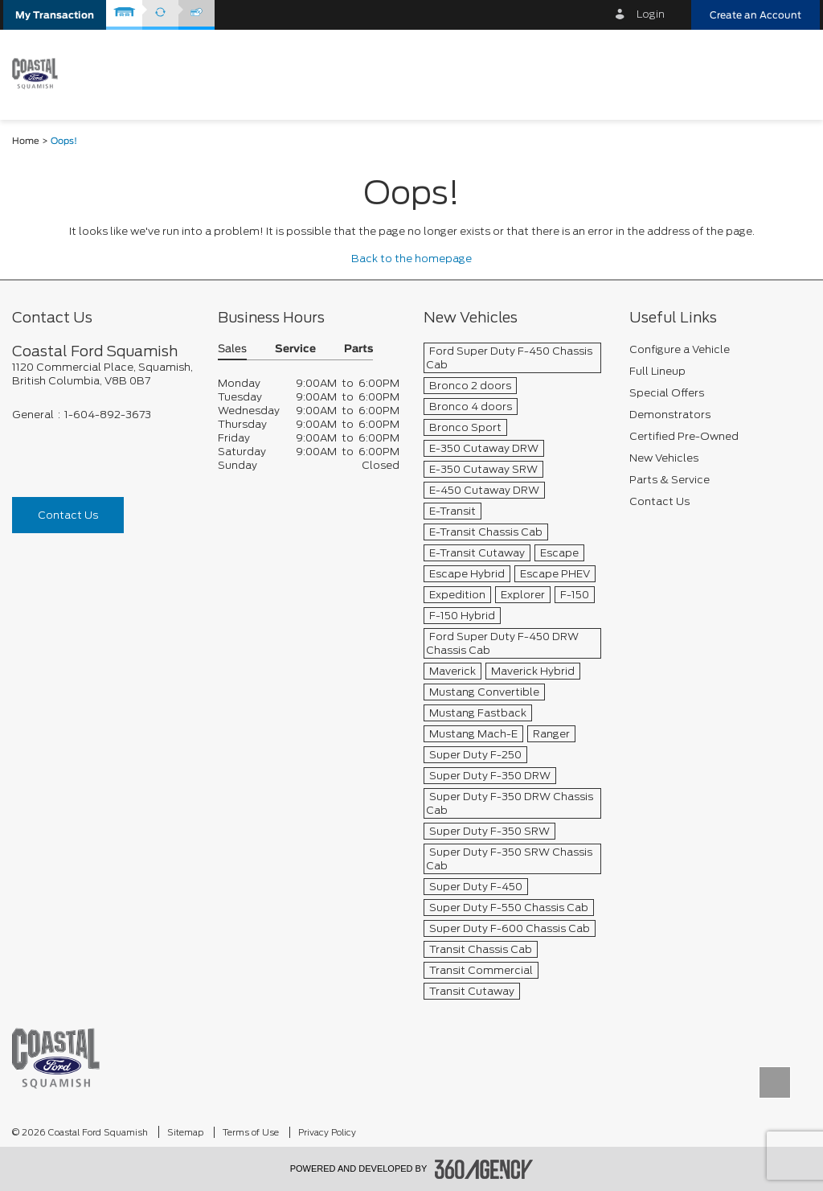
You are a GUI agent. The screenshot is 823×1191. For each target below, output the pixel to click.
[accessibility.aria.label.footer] (484, 1169)
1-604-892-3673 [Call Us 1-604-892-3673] (107, 415)
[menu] (791, 73)
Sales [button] (232, 349)
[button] (54, 15)
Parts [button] (358, 349)
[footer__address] (103, 374)
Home (25, 141)
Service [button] (295, 349)
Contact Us (68, 515)
